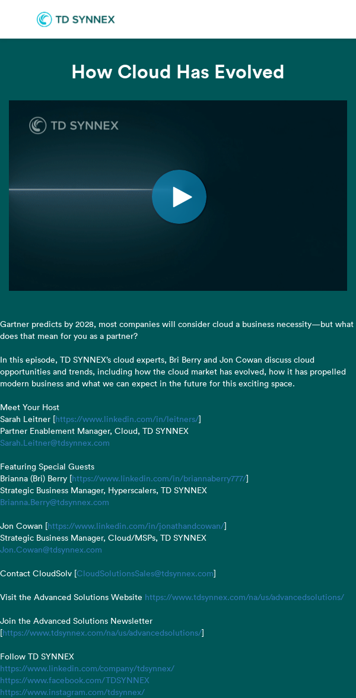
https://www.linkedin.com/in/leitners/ (127, 419)
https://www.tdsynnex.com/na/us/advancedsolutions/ (244, 597)
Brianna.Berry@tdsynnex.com (54, 502)
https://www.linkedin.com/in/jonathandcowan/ (135, 526)
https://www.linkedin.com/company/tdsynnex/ (87, 668)
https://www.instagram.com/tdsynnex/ (72, 692)
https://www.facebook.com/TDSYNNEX (75, 680)
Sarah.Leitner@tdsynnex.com (55, 442)
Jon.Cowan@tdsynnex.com (51, 549)
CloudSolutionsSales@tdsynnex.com (145, 573)
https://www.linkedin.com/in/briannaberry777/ (159, 478)
